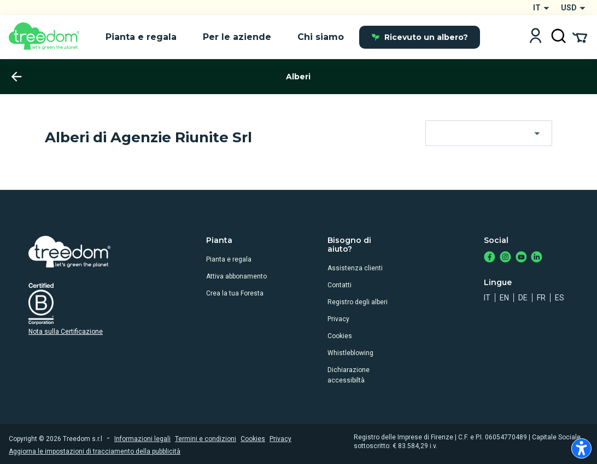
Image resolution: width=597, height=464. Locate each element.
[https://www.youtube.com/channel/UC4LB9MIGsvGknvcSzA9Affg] (521, 258)
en (504, 297)
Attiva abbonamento (236, 276)
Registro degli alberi (357, 302)
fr (541, 297)
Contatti (339, 285)
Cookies (339, 336)
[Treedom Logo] (48, 37)
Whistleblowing (350, 353)
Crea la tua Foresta (235, 293)
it (487, 297)
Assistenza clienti (355, 268)
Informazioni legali (142, 439)
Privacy (338, 319)
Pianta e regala (228, 259)
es (559, 297)
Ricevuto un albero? (419, 37)
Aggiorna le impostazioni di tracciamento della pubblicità (94, 451)
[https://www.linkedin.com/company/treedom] (536, 258)
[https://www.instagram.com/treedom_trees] (505, 258)
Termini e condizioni (205, 439)
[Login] (535, 37)
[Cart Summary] (579, 36)
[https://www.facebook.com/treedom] (489, 258)
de (523, 297)
